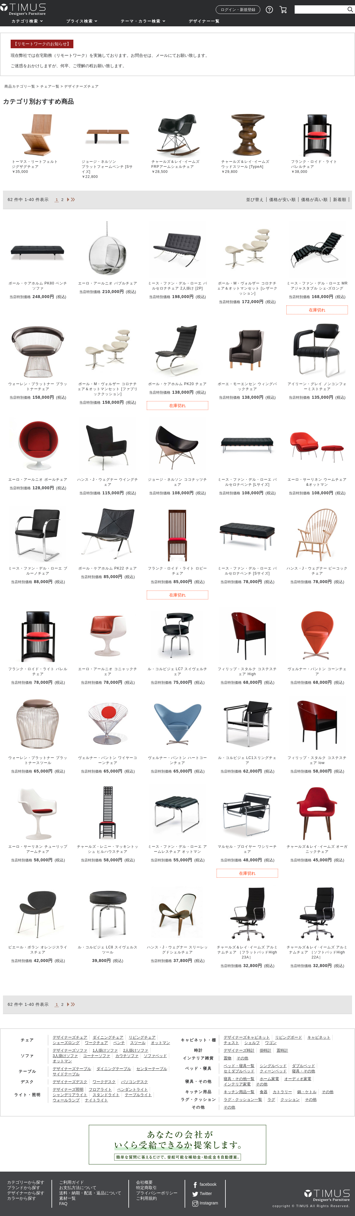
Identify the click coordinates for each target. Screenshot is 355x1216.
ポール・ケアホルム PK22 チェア (107, 568)
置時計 (282, 1050)
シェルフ (252, 1042)
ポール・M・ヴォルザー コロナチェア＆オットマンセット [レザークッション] (247, 288)
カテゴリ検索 (25, 21)
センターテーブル (151, 1069)
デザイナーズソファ (70, 1050)
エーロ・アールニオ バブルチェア (107, 283)
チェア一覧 (49, 86)
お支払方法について (77, 1187)
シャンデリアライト (70, 1095)
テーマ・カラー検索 (141, 21)
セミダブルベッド (239, 1071)
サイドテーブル (66, 1074)
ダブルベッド (303, 1066)
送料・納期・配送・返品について (90, 1193)
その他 (242, 1058)
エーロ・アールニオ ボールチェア (37, 479)
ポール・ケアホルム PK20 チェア (177, 384)
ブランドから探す (23, 1187)
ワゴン (271, 1042)
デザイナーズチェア (70, 1037)
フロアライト (100, 1089)
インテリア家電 (237, 1084)
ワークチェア (96, 1042)
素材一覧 (67, 1198)
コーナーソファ (96, 1055)
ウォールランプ (66, 1100)
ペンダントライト (132, 1089)
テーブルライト (138, 1095)
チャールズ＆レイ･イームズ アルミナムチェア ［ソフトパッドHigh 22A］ (317, 952)
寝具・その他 (303, 1071)
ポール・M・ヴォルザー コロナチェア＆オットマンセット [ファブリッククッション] (108, 389)
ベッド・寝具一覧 (239, 1066)
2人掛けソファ (135, 1050)
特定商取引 (146, 1187)
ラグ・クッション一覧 (243, 1099)
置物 (227, 1058)
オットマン (160, 1042)
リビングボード (288, 1037)
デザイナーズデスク (70, 1082)
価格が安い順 (282, 199)
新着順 (339, 199)
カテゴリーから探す (25, 1182)
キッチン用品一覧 (239, 1092)
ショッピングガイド (269, 9)
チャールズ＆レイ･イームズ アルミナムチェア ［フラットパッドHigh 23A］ (247, 952)
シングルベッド (273, 1066)
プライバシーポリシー (157, 1193)
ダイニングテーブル (113, 1069)
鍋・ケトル (307, 1092)
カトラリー (282, 1092)
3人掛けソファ (65, 1055)
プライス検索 (79, 21)
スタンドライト (106, 1095)
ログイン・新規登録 (238, 9)
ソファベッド (155, 1055)
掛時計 (265, 1050)
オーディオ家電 (297, 1079)
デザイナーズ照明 (68, 1089)
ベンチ (119, 1042)
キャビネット (318, 1037)
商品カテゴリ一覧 (19, 86)
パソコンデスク (134, 1082)
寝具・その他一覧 (239, 1079)
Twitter (202, 1193)
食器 (263, 1092)
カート (283, 9)
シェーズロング (66, 1042)
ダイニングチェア (108, 1037)
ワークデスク (104, 1082)
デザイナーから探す (25, 1193)
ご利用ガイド (71, 1182)
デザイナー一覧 (204, 21)
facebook (204, 1184)
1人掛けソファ (105, 1050)
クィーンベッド (273, 1071)
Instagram (205, 1203)
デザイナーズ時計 (239, 1050)
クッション (290, 1099)
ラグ (271, 1099)
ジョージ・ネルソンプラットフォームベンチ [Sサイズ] (107, 167)
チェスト (231, 1042)
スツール (138, 1042)
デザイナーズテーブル (72, 1069)
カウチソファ (126, 1055)
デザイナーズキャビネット (247, 1037)
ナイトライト (96, 1100)
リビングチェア (142, 1037)
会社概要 (144, 1182)
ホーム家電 (269, 1079)
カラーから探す (21, 1198)
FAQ (63, 1203)
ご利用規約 (146, 1198)
